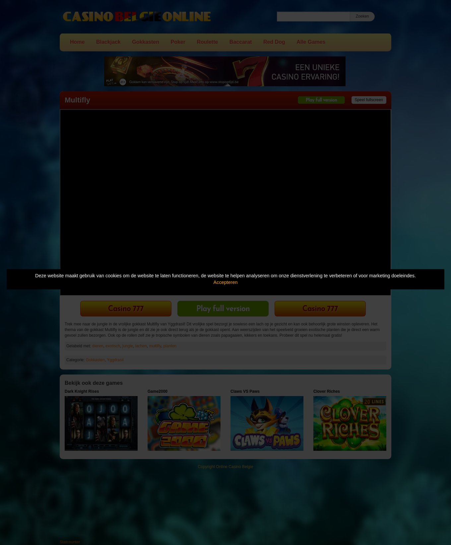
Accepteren (226, 282)
